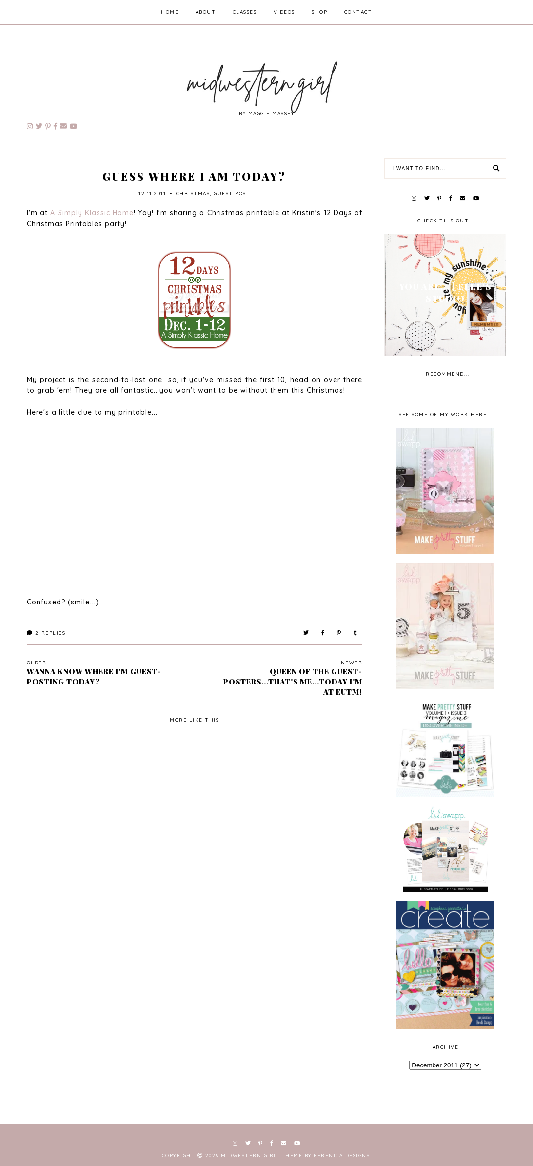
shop (319, 12)
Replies (46, 633)
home (169, 12)
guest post (232, 193)
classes (245, 12)
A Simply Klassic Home (92, 212)
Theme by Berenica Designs (325, 1155)
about (206, 12)
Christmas (193, 193)
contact (358, 12)
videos (284, 12)
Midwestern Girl (249, 1155)
